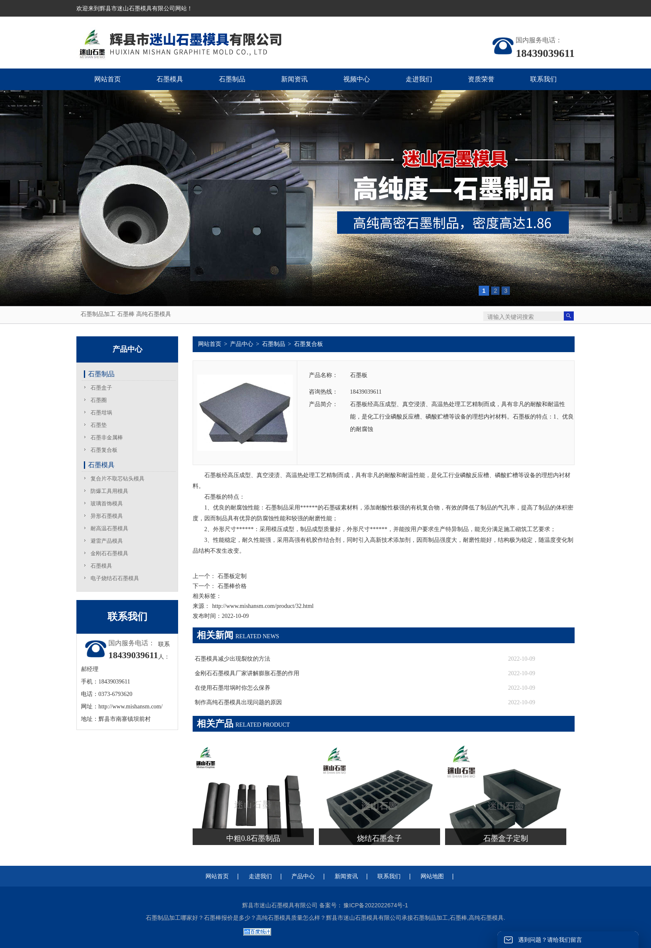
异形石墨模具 (107, 516)
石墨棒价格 (231, 586)
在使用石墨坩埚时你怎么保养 (232, 688)
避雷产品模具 (107, 541)
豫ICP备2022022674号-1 (375, 905)
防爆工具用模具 (109, 491)
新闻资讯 (346, 876)
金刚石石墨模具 (109, 553)
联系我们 (389, 876)
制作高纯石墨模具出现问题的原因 (238, 702)
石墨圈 (99, 400)
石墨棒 (126, 314)
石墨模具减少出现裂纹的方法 (232, 659)
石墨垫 (99, 425)
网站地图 (432, 876)
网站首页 (209, 344)
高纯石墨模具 (153, 314)
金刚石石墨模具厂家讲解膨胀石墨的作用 (247, 673)
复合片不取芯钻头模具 (117, 478)
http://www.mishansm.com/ (130, 706)
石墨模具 (101, 464)
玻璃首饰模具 (107, 503)
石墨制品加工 (98, 314)
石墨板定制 (231, 576)
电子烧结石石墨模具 (115, 578)
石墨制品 (101, 373)
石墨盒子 (101, 388)
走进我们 (260, 876)
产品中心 (241, 344)
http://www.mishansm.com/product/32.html (262, 606)
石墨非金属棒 (107, 437)
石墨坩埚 (101, 412)
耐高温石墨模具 (109, 528)
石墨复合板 (104, 450)
